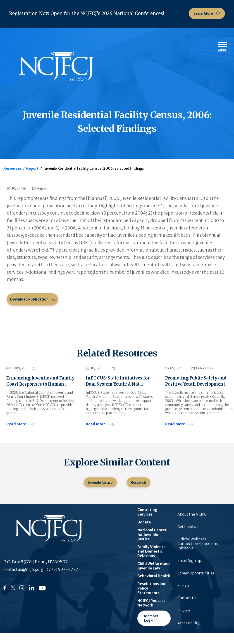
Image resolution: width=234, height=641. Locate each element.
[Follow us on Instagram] (21, 598)
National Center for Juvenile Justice (152, 543)
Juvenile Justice (99, 490)
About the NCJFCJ (192, 523)
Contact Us (186, 606)
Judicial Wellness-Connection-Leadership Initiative (198, 552)
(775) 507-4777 (68, 578)
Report (33, 168)
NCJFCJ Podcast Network (151, 611)
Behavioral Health (153, 585)
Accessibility (188, 631)
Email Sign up (189, 569)
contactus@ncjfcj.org (25, 578)
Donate (144, 531)
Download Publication (29, 299)
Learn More (204, 13)
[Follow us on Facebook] (4, 597)
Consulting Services (147, 520)
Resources (12, 168)
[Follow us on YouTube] (42, 598)
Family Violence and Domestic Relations (151, 560)
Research (139, 490)
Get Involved (188, 535)
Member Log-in (151, 627)
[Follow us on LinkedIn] (31, 598)
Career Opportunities (196, 582)
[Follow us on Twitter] (13, 597)
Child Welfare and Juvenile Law (153, 574)
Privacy (183, 619)
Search (183, 594)
